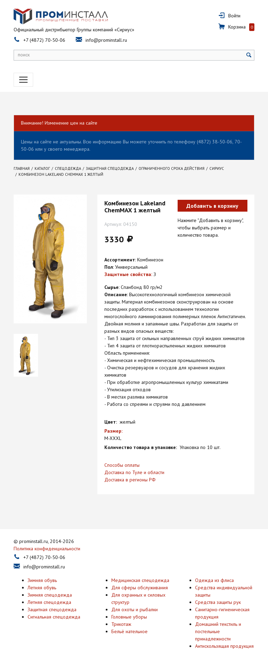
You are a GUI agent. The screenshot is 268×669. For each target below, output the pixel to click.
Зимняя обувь (42, 580)
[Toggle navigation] (23, 80)
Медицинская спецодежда (140, 580)
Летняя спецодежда (49, 602)
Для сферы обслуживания (139, 587)
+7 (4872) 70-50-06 (44, 40)
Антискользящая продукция (224, 646)
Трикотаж (121, 624)
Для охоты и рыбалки (134, 609)
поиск (24, 55)
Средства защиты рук (218, 602)
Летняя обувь (42, 587)
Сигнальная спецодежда (54, 617)
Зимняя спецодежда (50, 595)
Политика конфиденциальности (47, 548)
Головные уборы (129, 617)
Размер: (113, 431)
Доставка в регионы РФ (130, 480)
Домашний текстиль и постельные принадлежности (218, 631)
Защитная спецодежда (52, 609)
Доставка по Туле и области (134, 472)
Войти (234, 16)
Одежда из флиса (214, 580)
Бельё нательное (129, 631)
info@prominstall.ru (106, 40)
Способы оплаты (122, 465)
